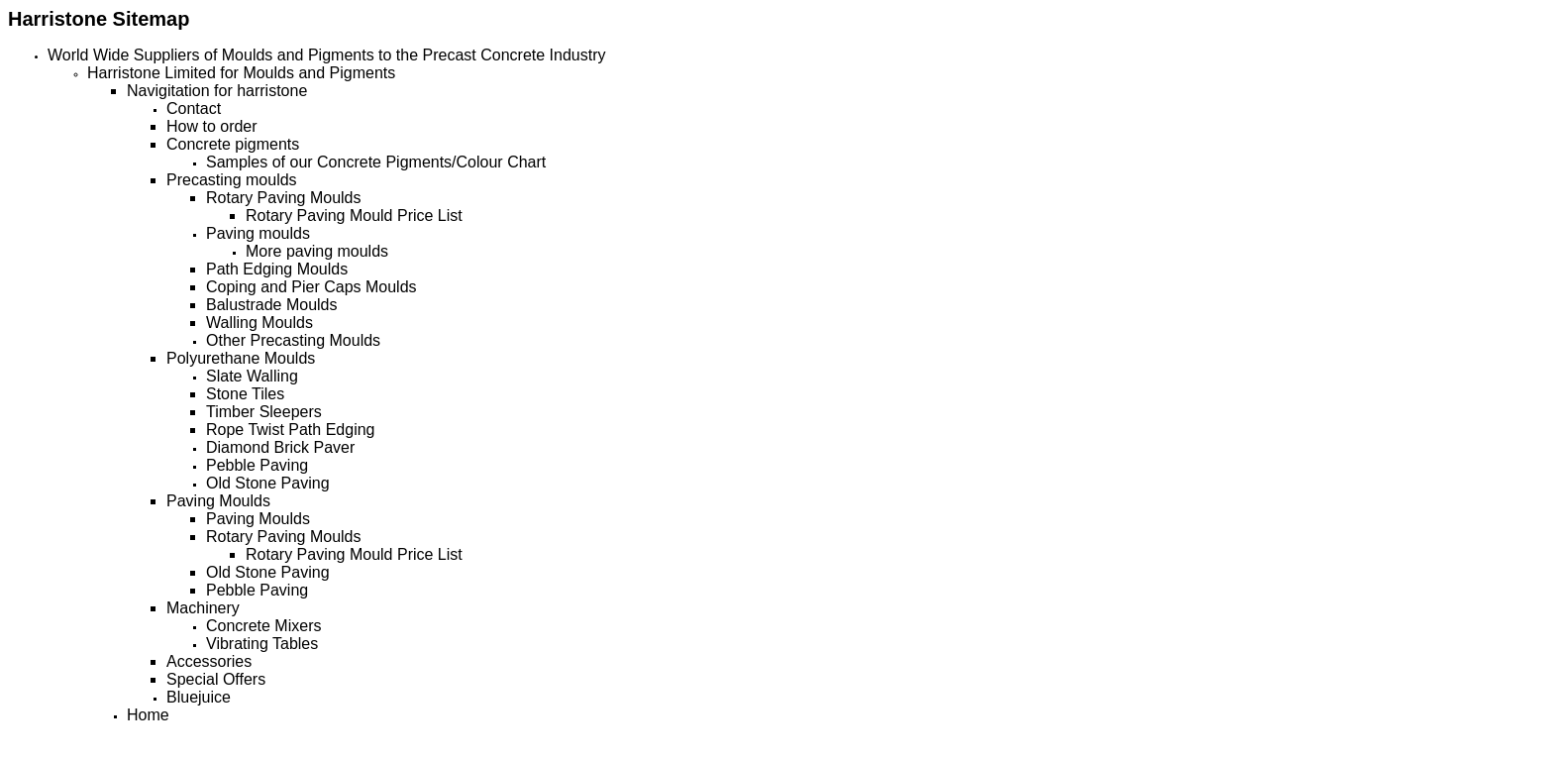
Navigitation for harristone (217, 90)
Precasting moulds (231, 179)
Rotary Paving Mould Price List (354, 215)
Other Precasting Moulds (293, 340)
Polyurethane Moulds (240, 358)
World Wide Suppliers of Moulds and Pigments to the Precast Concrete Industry (327, 55)
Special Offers (215, 679)
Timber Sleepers (264, 411)
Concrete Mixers (263, 625)
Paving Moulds (218, 500)
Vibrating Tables (262, 643)
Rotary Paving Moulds (284, 197)
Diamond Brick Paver (280, 447)
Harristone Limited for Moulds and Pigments (241, 72)
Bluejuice (198, 697)
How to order (212, 126)
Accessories (209, 661)
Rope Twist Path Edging (290, 429)
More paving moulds (317, 251)
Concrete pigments (232, 144)
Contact (193, 108)
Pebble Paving (257, 465)
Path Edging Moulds (277, 269)
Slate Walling (252, 376)
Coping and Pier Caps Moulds (311, 286)
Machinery (203, 607)
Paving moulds (258, 233)
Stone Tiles (245, 393)
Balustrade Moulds (272, 304)
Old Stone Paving (268, 483)
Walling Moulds (259, 322)
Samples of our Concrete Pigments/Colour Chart (376, 162)
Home (148, 715)
